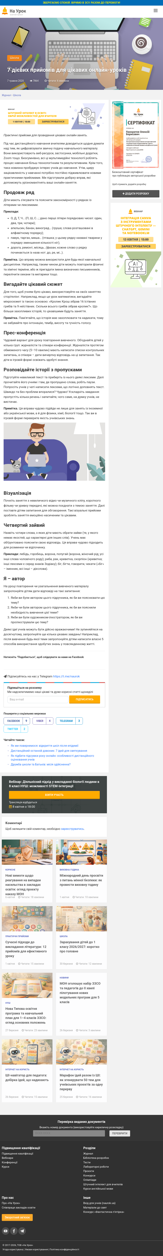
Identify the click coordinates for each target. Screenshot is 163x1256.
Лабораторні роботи (96, 1166)
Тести (87, 1162)
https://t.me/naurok (66, 676)
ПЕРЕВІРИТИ (119, 1133)
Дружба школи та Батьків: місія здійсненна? (40, 764)
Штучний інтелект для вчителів (103, 1184)
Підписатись (84, 699)
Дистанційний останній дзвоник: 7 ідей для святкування (49, 750)
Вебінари (7, 1158)
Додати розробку (136, 193)
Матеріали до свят (95, 1207)
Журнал (88, 1153)
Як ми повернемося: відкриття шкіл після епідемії (44, 745)
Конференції (9, 1162)
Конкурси (89, 1175)
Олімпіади (89, 1179)
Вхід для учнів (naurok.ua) (99, 1203)
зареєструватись (72, 829)
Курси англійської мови (98, 1188)
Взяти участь (54, 794)
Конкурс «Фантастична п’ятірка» (103, 1212)
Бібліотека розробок (96, 1158)
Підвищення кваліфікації (17, 1153)
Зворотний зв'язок (17, 1217)
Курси (5, 1166)
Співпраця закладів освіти (18, 1207)
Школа (14, 58)
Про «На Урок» (11, 1203)
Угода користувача (13, 1249)
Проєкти (88, 1171)
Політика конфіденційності (64, 1249)
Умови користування (36, 1249)
